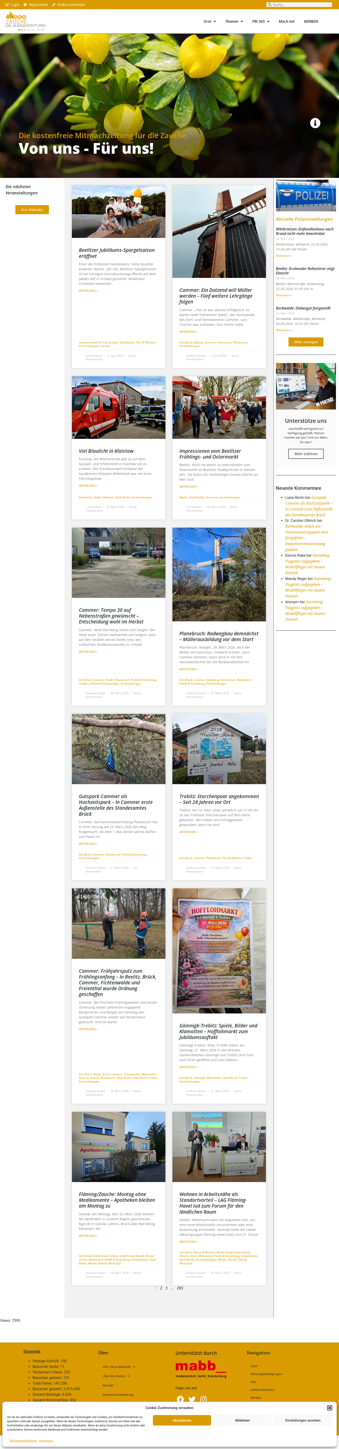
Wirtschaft (114, 1277)
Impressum (46, 1440)
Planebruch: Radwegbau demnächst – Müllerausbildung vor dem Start (218, 649)
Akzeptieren (182, 1420)
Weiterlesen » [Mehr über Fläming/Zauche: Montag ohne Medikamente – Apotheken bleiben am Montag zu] (88, 1249)
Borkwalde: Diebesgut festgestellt (303, 321)
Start (254, 1379)
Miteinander (149, 1087)
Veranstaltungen (90, 359)
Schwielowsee (140, 1273)
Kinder (98, 511)
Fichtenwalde (132, 1087)
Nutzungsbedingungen (266, 1387)
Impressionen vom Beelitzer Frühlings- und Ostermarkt (210, 467)
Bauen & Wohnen (205, 1266)
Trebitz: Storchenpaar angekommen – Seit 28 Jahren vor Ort (219, 812)
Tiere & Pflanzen (146, 356)
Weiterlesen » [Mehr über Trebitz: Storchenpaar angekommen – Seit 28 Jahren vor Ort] (188, 845)
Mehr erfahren (306, 467)
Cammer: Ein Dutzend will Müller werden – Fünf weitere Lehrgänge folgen (215, 309)
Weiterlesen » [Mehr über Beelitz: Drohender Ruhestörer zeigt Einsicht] (284, 308)
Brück (107, 1087)
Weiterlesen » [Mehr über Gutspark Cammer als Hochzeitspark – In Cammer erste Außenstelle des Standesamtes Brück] (88, 857)
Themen (234, 21)
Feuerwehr (86, 511)
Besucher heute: (46, 1380)
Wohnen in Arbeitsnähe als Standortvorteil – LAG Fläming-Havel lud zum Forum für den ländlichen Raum (213, 1216)
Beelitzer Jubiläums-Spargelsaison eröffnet (116, 266)
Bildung (199, 356)
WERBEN (311, 21)
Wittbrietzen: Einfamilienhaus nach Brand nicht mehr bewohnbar (304, 244)
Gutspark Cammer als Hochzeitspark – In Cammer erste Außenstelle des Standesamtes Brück (116, 818)
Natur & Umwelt (90, 1091)
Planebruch (240, 356)
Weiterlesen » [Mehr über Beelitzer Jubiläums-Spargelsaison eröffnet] (88, 304)
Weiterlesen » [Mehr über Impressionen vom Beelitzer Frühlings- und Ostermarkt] (188, 500)
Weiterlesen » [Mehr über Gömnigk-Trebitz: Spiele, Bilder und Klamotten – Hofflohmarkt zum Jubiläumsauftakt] (188, 1081)
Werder (223, 1273)
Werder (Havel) (98, 1277)
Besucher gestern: (48, 1391)
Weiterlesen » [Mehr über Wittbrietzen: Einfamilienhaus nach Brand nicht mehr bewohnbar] (284, 269)
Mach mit (287, 21)
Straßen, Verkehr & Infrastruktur (100, 697)
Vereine (105, 359)
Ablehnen (242, 1420)
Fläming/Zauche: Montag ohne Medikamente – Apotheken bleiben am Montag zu (117, 1213)
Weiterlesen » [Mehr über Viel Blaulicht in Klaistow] (88, 499)
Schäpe (114, 356)
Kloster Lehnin (188, 1269)
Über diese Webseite (119, 1380)
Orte (210, 21)
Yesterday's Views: (48, 1386)
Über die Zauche (116, 1389)
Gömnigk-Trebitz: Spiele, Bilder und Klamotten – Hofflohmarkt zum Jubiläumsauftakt (218, 1045)
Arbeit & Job (101, 1269)
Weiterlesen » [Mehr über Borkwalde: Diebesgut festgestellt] (284, 344)
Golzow (114, 1269)
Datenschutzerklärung (23, 1440)
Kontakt (108, 1399)
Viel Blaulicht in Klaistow (106, 464)
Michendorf (96, 1273)
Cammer (211, 356)
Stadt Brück (141, 1091)
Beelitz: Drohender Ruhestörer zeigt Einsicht (305, 284)
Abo (253, 1395)
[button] (329, 1408)
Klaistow (109, 511)
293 (180, 1301)
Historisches (225, 356)
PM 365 (260, 21)
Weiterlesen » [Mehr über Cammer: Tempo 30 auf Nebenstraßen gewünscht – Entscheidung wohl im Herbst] (88, 665)
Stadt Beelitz (127, 356)
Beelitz (184, 511)
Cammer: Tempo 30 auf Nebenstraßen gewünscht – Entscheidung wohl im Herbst (111, 629)
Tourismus (212, 511)
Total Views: (43, 1397)
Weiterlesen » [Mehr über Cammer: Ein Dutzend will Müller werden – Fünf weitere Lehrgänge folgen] (188, 345)
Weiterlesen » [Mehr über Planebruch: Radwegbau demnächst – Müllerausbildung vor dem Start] (188, 683)
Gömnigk (200, 1091)
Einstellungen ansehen (302, 1420)
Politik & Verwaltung (144, 693)
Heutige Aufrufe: (46, 1374)
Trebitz (247, 871)
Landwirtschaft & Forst (94, 356)
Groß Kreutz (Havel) (133, 1269)
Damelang (213, 693)
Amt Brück (186, 356)
